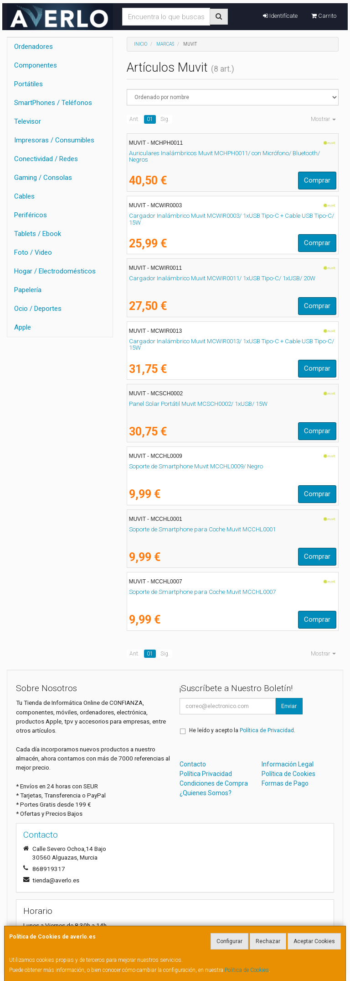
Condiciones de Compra (214, 783)
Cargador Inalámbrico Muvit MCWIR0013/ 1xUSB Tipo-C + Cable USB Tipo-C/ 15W (231, 344)
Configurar (229, 941)
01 (150, 119)
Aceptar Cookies (314, 941)
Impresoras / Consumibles (54, 140)
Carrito (323, 15)
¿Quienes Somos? (206, 793)
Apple (22, 327)
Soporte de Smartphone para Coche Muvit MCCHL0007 (202, 591)
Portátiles (28, 84)
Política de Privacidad (267, 730)
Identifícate (280, 15)
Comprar (317, 180)
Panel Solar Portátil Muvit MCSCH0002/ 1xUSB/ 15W (198, 403)
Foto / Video (33, 252)
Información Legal (288, 764)
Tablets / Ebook (37, 234)
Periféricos (30, 215)
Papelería (27, 290)
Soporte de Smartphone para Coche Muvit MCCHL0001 (202, 529)
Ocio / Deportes (38, 308)
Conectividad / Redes (46, 159)
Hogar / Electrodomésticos (55, 271)
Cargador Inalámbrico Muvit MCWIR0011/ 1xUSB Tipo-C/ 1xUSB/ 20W (222, 278)
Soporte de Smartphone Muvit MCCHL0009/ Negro (196, 466)
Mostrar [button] (323, 119)
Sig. (165, 119)
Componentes (35, 65)
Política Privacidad (206, 773)
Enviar (289, 706)
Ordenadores (33, 46)
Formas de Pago (285, 783)
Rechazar (268, 941)
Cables (24, 196)
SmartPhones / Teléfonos (53, 103)
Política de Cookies (247, 970)
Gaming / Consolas (43, 177)
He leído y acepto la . (242, 730)
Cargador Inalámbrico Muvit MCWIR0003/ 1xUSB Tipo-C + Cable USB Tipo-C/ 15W (231, 219)
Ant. (134, 119)
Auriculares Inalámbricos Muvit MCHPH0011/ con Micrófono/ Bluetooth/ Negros (224, 156)
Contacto (193, 764)
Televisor (27, 121)
